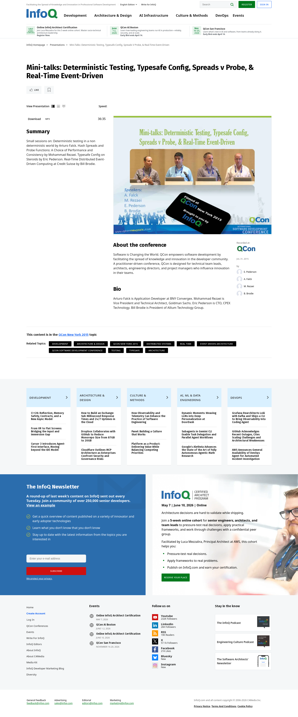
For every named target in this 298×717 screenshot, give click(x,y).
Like (36, 89)
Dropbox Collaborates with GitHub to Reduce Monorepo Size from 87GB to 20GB (98, 436)
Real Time (185, 343)
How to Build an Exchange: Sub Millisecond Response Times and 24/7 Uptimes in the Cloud (98, 417)
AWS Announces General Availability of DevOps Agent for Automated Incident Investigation (247, 454)
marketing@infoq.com (122, 703)
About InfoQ (33, 650)
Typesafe (134, 350)
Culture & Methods (192, 15)
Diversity (31, 674)
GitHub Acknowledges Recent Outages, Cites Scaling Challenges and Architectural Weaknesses (248, 436)
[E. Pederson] (239, 272)
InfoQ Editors (34, 644)
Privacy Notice (202, 706)
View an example (40, 505)
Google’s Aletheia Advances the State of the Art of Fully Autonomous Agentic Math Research (199, 451)
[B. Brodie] (239, 293)
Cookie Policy (245, 706)
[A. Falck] (239, 279)
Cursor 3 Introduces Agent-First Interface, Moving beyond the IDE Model (48, 446)
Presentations (57, 44)
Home (29, 607)
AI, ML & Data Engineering (190, 397)
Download (34, 119)
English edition (127, 4)
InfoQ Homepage (35, 44)
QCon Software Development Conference (77, 350)
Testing (115, 350)
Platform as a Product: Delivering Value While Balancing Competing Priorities (146, 448)
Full (64, 106)
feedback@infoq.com (38, 703)
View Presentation (37, 106)
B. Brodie (249, 293)
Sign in (264, 4)
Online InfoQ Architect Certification (118, 615)
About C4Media (35, 656)
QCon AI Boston (106, 624)
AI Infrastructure (153, 15)
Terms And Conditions (224, 706)
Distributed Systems (159, 343)
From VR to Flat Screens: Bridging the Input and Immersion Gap (46, 431)
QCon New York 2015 (74, 335)
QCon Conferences (37, 626)
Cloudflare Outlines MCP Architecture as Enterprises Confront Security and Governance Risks (98, 454)
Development (75, 15)
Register (247, 4)
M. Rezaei (249, 286)
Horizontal (58, 106)
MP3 (47, 118)
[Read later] (49, 90)
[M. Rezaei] (239, 286)
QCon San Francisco (108, 643)
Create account (35, 613)
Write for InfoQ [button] (148, 4)
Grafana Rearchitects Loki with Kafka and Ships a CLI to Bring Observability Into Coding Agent (249, 417)
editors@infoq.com (92, 703)
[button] (56, 571)
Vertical (53, 106)
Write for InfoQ (35, 638)
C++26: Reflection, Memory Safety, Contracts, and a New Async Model (47, 416)
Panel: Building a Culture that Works (147, 433)
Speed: (103, 106)
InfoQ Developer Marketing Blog (45, 668)
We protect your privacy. (39, 578)
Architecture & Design (113, 15)
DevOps (222, 15)
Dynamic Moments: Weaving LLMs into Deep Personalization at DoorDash (199, 417)
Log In (31, 619)
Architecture (156, 350)
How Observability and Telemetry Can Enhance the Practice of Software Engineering (148, 417)
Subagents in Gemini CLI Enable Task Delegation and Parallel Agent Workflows (199, 434)
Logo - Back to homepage (42, 13)
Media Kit (31, 662)
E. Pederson (250, 272)
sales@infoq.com (63, 703)
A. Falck (248, 279)
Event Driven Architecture (216, 343)
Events (238, 15)
